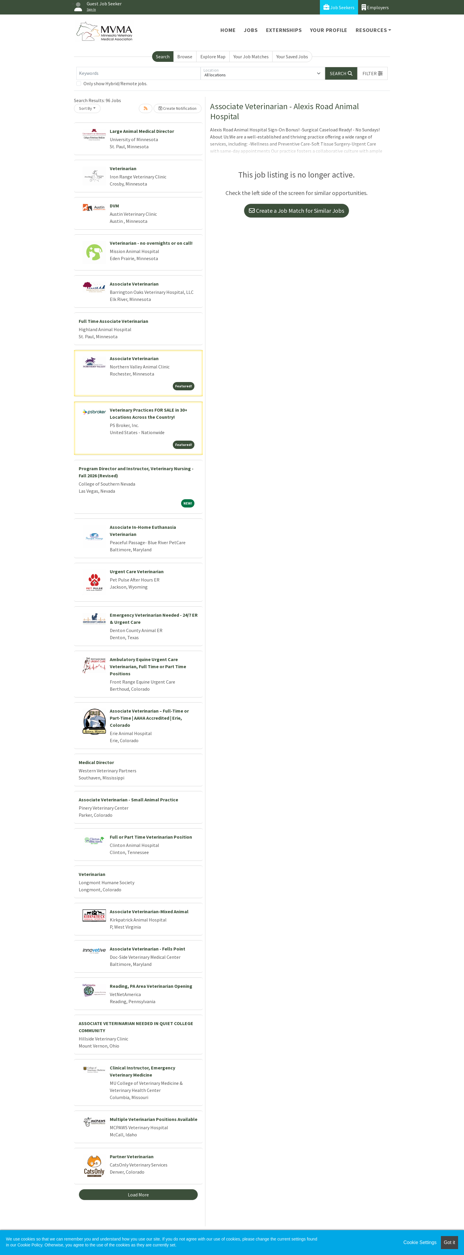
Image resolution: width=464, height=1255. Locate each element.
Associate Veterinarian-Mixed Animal (149, 911)
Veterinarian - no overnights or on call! (151, 243)
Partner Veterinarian (132, 1156)
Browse (184, 56)
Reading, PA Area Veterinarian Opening (151, 986)
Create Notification (177, 108)
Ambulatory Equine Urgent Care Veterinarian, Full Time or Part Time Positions (148, 666)
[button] (372, 73)
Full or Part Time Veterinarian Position (151, 837)
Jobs (250, 30)
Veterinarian (123, 168)
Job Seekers (339, 7)
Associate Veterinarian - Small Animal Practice (128, 800)
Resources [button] (371, 30)
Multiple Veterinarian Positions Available (153, 1119)
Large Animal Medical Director (142, 131)
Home (228, 30)
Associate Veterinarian (134, 284)
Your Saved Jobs (292, 56)
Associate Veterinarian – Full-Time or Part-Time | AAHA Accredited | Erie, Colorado (149, 718)
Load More (138, 1195)
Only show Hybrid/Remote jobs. (115, 83)
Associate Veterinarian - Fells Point (147, 949)
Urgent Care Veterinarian (137, 571)
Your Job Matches (251, 56)
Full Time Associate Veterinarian (113, 321)
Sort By (85, 108)
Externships (284, 30)
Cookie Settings (419, 1242)
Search (163, 56)
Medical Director (96, 762)
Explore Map (212, 56)
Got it (449, 1242)
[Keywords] (138, 73)
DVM (114, 206)
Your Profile (329, 30)
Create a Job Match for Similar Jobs (296, 210)
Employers (375, 7)
